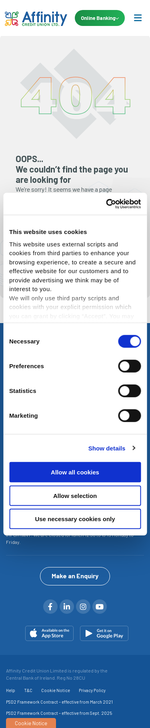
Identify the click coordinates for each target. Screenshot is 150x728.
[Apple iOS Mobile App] (49, 633)
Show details (107, 447)
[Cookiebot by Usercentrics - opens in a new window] (107, 203)
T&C (28, 689)
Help (10, 689)
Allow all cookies (75, 472)
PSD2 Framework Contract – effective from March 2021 (59, 701)
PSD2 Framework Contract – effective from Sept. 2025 (59, 712)
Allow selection (75, 495)
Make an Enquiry (75, 575)
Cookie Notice (55, 689)
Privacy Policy (92, 689)
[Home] (32, 18)
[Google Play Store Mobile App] (104, 633)
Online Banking (99, 18)
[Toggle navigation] (138, 17)
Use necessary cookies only (75, 519)
